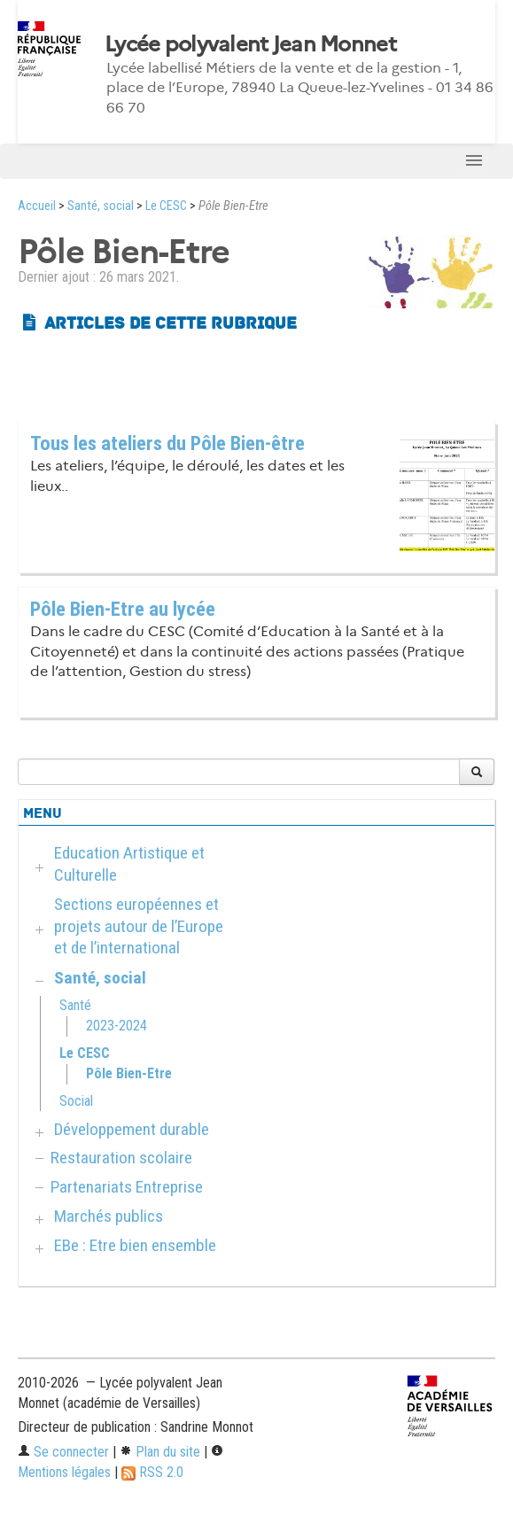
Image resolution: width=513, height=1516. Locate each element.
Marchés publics (108, 1216)
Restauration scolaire (121, 1157)
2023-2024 (116, 1025)
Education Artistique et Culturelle (129, 864)
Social (76, 1100)
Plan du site (160, 1451)
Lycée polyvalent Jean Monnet (250, 44)
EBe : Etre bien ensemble (135, 1245)
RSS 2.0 (152, 1472)
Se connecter (63, 1451)
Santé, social (100, 206)
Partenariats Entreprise (127, 1187)
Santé (75, 1005)
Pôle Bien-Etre (129, 1073)
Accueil (37, 206)
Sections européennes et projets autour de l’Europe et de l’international (138, 926)
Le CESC (166, 206)
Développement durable (131, 1129)
